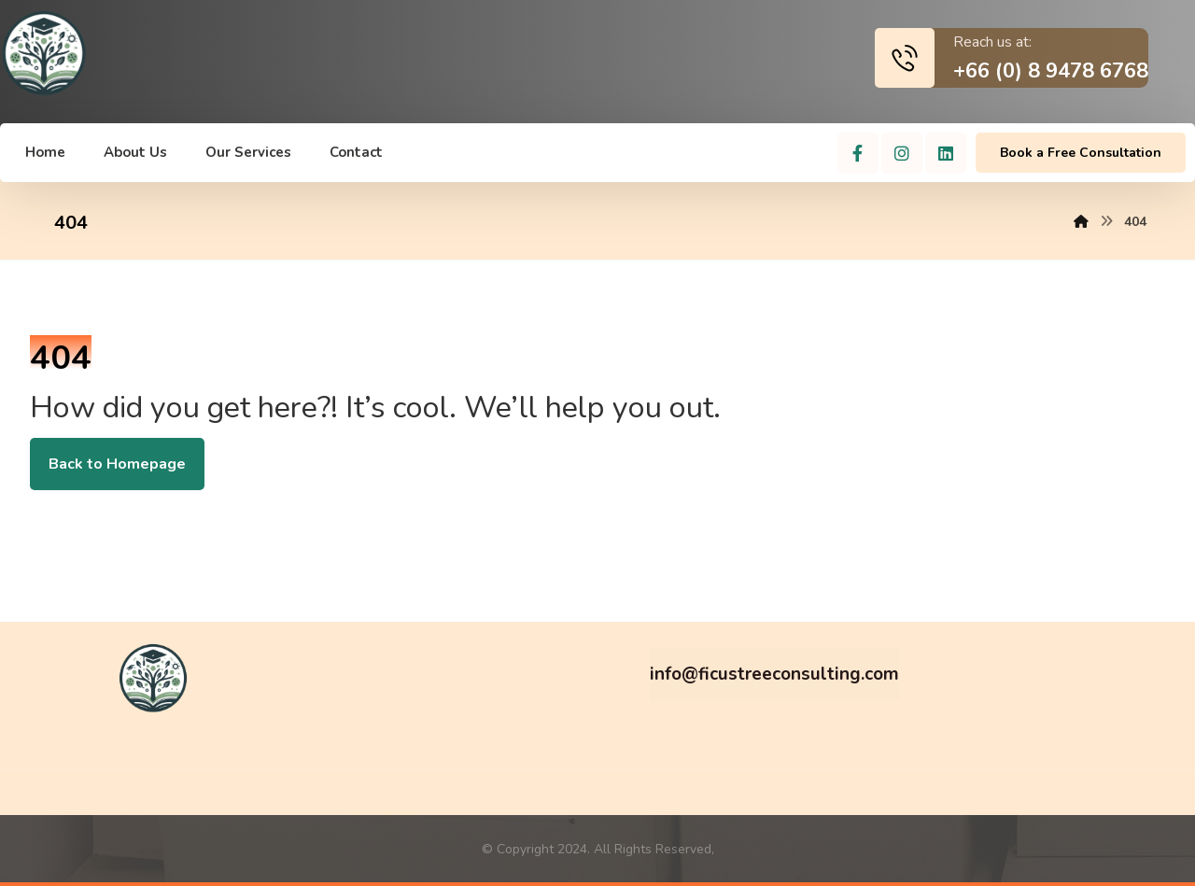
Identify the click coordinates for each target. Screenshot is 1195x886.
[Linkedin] (945, 153)
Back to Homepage (117, 464)
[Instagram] (901, 153)
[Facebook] (858, 153)
